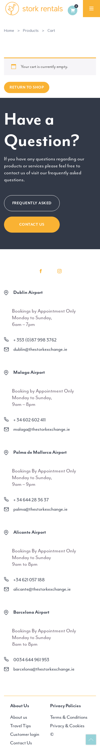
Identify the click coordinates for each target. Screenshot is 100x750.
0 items (72, 10)
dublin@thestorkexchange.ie (40, 349)
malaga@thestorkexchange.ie (41, 429)
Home (9, 30)
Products (31, 30)
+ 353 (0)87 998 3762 (35, 340)
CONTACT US (32, 224)
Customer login (24, 734)
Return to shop (27, 87)
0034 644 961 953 (31, 659)
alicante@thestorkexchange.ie (42, 589)
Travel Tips (20, 726)
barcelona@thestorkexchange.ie (43, 669)
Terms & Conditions (68, 717)
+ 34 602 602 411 (29, 419)
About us (18, 717)
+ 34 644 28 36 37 (31, 499)
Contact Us (21, 743)
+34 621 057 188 (29, 579)
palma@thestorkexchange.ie (40, 509)
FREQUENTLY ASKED (31, 203)
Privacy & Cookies (67, 726)
